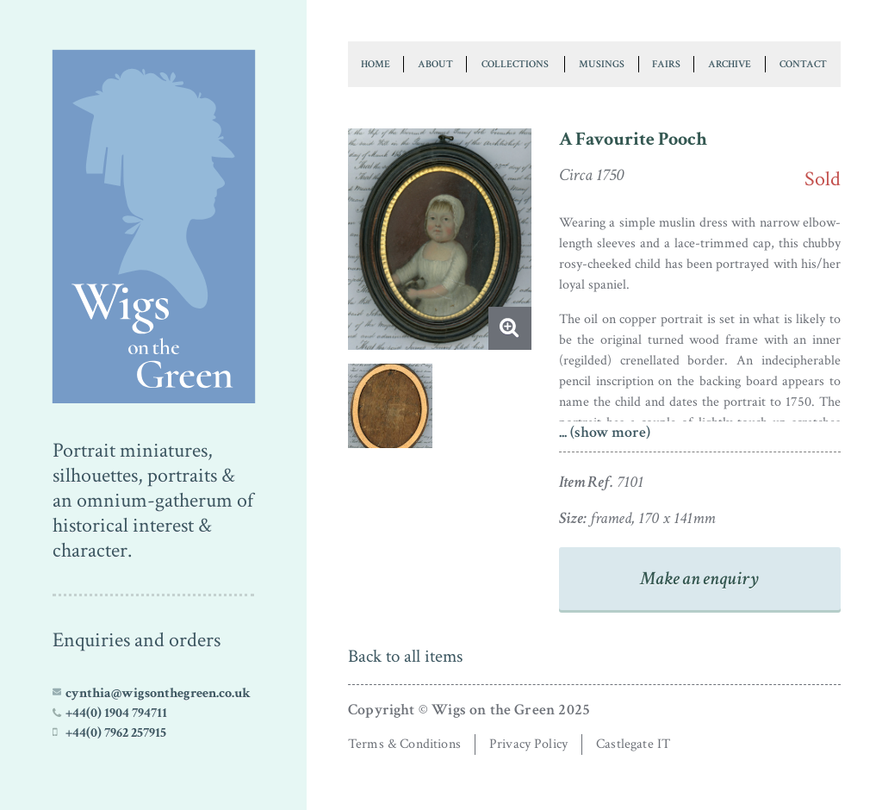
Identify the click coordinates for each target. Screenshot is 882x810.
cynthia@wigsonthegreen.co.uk (158, 692)
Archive (729, 64)
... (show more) (604, 432)
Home (375, 64)
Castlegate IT (633, 744)
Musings (601, 64)
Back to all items (405, 656)
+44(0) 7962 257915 (115, 732)
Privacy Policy (528, 744)
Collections (515, 64)
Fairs (666, 64)
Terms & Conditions (404, 744)
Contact (803, 64)
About (435, 64)
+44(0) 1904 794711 (116, 712)
